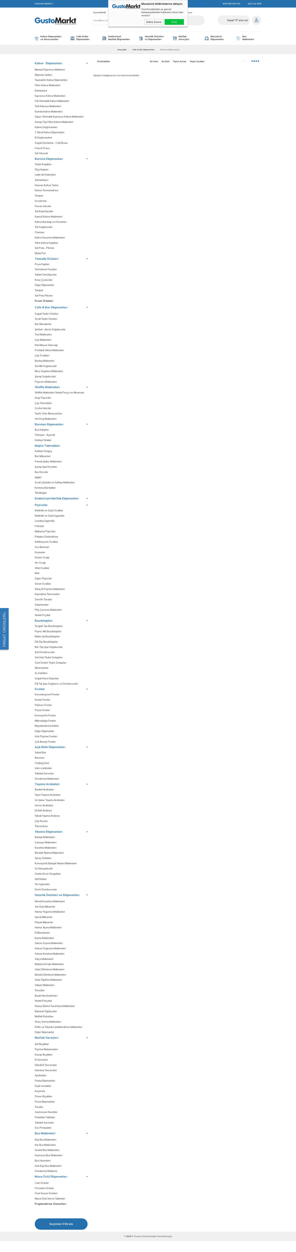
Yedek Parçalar (43, 1010)
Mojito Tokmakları (47, 449)
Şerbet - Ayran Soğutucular (50, 332)
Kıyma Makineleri (44, 946)
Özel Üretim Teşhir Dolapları (51, 668)
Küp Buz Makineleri (46, 1150)
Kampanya (41, 91)
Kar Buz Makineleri (45, 1155)
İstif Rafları (41, 887)
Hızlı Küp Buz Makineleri (48, 1176)
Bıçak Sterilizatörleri (46, 1004)
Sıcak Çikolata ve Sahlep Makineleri (55, 486)
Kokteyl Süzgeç (43, 454)
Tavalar (39, 1117)
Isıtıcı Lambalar (43, 775)
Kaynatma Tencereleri (47, 599)
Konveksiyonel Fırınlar (47, 700)
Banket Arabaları (45, 796)
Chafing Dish (42, 769)
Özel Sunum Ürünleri (46, 1204)
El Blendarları (42, 941)
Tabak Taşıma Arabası (47, 823)
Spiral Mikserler (44, 925)
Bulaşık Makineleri (45, 844)
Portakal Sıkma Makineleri (50, 353)
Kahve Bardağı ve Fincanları (51, 223)
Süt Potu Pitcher (44, 298)
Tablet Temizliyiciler (46, 276)
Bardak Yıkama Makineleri (50, 860)
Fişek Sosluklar (43, 1096)
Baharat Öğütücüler (46, 1020)
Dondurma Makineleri (47, 785)
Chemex (39, 234)
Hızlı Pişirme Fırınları (46, 743)
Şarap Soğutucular (45, 379)
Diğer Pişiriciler (43, 583)
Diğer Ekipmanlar (45, 287)
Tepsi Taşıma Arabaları (48, 802)
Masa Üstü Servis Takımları (50, 1209)
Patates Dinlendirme (47, 541)
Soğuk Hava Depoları (47, 684)
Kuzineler (40, 557)
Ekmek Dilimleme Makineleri (51, 983)
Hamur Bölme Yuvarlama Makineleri (55, 1015)
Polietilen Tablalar (45, 1127)
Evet (174, 22)
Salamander (42, 610)
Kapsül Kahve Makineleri (49, 218)
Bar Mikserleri (43, 460)
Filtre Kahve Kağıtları (46, 244)
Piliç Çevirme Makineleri (48, 615)
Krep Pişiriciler (43, 401)
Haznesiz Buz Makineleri (49, 1166)
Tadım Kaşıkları (43, 165)
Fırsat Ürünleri (44, 303)
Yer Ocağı (40, 567)
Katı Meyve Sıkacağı (46, 348)
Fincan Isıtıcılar (43, 207)
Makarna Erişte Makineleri (50, 973)
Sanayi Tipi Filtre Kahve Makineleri (54, 122)
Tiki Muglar (41, 497)
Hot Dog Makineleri (46, 422)
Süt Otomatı (41, 154)
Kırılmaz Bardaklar (45, 492)
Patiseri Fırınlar (43, 711)
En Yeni (154, 61)
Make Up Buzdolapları (47, 642)
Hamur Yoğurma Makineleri (50, 920)
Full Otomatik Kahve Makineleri (52, 101)
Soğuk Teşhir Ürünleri (47, 316)
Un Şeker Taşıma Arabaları (50, 807)
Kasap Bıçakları (44, 1064)
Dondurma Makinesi (46, 1182)
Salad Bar (40, 759)
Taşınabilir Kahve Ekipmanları (51, 80)
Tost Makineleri (43, 337)
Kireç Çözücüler (44, 282)
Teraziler (40, 999)
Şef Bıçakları (42, 1053)
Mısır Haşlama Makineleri (49, 374)
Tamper (39, 197)
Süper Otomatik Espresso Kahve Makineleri (60, 117)
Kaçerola (40, 1101)
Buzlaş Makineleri (45, 363)
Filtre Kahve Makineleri (48, 85)
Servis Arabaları (44, 812)
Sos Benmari (42, 551)
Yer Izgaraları (42, 892)
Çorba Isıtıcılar (43, 411)
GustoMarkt (99, 12)
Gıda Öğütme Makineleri (48, 988)
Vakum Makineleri (45, 994)
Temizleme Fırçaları (46, 271)
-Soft (128, 1247)
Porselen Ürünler (44, 1199)
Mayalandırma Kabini (47, 732)
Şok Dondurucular (45, 658)
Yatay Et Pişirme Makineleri (50, 594)
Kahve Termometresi (47, 191)
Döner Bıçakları (44, 1106)
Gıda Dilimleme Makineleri (50, 978)
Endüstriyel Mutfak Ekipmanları (119, 38)
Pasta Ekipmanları (45, 1090)
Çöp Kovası (41, 828)
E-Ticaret (136, 1247)
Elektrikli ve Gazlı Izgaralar (50, 520)
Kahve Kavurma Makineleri (50, 239)
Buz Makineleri (248, 38)
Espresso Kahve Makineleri (50, 96)
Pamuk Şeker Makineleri (49, 465)
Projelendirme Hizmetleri (50, 1215)
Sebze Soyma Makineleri (49, 951)
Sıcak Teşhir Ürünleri (46, 321)
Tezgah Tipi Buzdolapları (49, 631)
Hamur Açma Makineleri (48, 936)
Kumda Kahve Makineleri (49, 112)
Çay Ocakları (42, 358)
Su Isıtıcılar (41, 202)
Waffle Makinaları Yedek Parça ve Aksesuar (60, 396)
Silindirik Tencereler (46, 1074)
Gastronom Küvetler (46, 1122)
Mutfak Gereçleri (184, 38)
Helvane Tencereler (46, 1080)
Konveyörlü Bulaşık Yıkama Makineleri (56, 871)
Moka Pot (40, 255)
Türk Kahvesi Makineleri (48, 106)
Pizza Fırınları (42, 716)
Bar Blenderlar (43, 326)
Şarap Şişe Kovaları (46, 470)
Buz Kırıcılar (41, 476)
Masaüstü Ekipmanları (217, 38)
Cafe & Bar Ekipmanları (82, 38)
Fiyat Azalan (197, 61)
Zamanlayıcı (42, 181)
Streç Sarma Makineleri (48, 1031)
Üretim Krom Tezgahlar (48, 881)
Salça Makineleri (44, 967)
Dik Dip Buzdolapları (46, 647)
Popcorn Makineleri (46, 385)
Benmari (40, 764)
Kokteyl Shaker (43, 444)
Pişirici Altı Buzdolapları (48, 636)
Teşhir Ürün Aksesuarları (49, 417)
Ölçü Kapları (42, 170)
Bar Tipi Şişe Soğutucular (49, 652)
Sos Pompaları (43, 1138)
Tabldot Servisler (44, 780)
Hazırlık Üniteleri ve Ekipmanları (154, 38)
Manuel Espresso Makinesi (50, 69)
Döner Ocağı (42, 562)
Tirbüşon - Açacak (45, 438)
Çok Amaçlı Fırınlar (45, 748)
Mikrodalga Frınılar (45, 727)
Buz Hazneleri (43, 1171)
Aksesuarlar (42, 673)
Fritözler (39, 530)
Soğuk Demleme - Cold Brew (51, 143)
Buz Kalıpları (42, 433)
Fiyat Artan (179, 61)
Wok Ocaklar (42, 573)
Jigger (38, 481)
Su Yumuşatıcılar (44, 876)
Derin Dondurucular (46, 897)
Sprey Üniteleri (43, 865)
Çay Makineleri (43, 342)
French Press (42, 149)
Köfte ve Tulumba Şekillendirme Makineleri (59, 1036)
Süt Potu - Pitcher (45, 250)
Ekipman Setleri (44, 75)
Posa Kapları (42, 266)
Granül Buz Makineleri (47, 1160)
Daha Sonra (153, 22)
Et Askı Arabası (43, 817)
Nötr (37, 578)
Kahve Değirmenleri (46, 128)
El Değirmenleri (43, 138)
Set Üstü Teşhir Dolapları (49, 663)
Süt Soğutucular (44, 228)
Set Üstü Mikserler (45, 914)
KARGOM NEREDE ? (44, 3)
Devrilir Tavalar (43, 604)
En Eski (165, 61)
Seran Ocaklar (43, 588)
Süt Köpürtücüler (44, 213)
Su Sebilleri (41, 679)
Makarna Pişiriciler (45, 536)
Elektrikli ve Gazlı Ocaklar (49, 514)
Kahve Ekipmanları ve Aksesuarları (50, 38)
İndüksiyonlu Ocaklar (47, 546)
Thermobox (41, 833)
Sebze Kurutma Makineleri (50, 962)
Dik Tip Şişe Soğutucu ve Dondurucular (57, 689)
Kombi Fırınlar (42, 706)
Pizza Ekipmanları (45, 1111)
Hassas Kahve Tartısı (47, 186)
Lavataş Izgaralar (45, 525)
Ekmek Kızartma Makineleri (50, 909)
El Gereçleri (41, 1069)
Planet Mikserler (44, 930)
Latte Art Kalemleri (45, 176)
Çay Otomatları (43, 406)
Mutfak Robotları (44, 1026)
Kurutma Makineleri (46, 855)
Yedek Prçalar (43, 620)
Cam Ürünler (42, 1193)
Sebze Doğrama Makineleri (50, 957)
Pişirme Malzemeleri (46, 1059)
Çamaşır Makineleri (46, 850)
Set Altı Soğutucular (46, 369)
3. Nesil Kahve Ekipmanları (50, 133)
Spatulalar (41, 1085)
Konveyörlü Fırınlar (45, 721)
